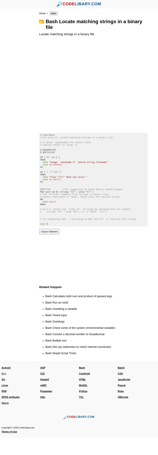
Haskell (44, 396)
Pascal (122, 402)
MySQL (83, 402)
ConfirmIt (84, 391)
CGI (42, 391)
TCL (81, 414)
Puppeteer (46, 408)
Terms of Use (9, 449)
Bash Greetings (54, 338)
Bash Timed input (56, 332)
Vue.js (5, 420)
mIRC (43, 402)
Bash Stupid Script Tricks (60, 370)
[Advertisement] (22, 57)
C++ (4, 391)
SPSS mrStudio (11, 414)
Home (42, 13)
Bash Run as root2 (56, 319)
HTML (82, 396)
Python (83, 408)
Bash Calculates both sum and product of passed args (78, 313)
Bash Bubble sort (56, 357)
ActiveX (6, 385)
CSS (120, 391)
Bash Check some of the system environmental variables (80, 345)
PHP (4, 408)
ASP (42, 385)
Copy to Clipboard (49, 249)
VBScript (123, 414)
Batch (121, 385)
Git (3, 396)
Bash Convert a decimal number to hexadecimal (74, 351)
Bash (53, 13)
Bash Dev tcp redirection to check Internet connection (78, 364)
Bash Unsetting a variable (61, 326)
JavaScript (124, 396)
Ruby (121, 408)
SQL (42, 414)
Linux (5, 402)
